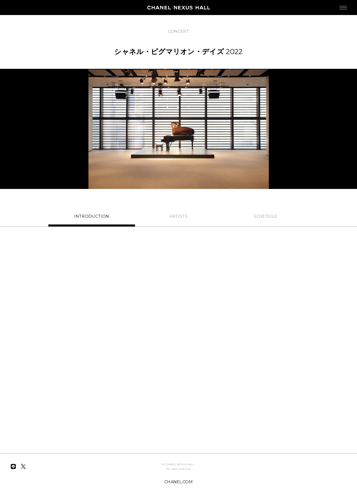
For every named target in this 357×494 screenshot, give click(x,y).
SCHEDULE (265, 216)
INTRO (91, 216)
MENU (338, 5)
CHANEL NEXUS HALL (178, 7)
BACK (23, 27)
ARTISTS (178, 216)
